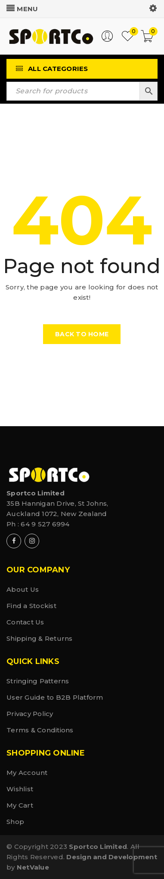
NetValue (33, 867)
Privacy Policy (29, 714)
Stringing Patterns (37, 681)
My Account (27, 772)
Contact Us (25, 622)
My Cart (19, 805)
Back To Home (81, 334)
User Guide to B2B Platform (54, 697)
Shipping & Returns (39, 638)
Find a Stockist (31, 606)
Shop (15, 822)
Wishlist (19, 789)
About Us (22, 589)
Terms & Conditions (40, 730)
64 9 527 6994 (45, 524)
